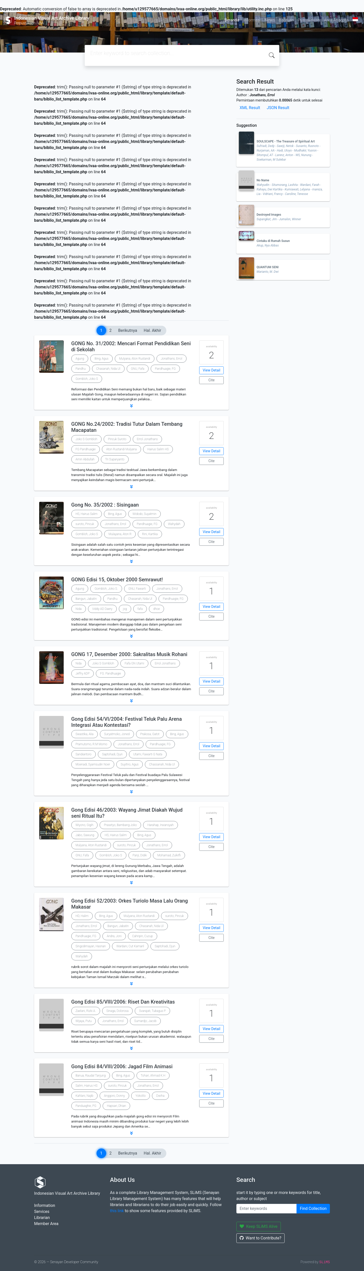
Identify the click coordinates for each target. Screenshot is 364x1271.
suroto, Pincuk (85, 524)
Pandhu (81, 368)
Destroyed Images (269, 214)
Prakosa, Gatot (150, 734)
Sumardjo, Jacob (145, 1021)
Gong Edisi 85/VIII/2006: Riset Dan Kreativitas (123, 1002)
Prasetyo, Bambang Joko (120, 825)
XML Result (250, 107)
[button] (131, 406)
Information (44, 1205)
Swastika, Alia (85, 734)
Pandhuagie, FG (165, 368)
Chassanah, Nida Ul (162, 764)
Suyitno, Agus (130, 764)
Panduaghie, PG (86, 1106)
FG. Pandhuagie (110, 673)
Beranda (231, 20)
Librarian (42, 1217)
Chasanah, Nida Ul (108, 368)
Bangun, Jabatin (86, 599)
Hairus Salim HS (158, 449)
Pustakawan (309, 20)
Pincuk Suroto (117, 439)
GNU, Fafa (137, 368)
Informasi (252, 20)
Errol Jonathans (147, 439)
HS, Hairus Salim (87, 514)
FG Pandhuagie (86, 449)
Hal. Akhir (152, 330)
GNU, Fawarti (137, 588)
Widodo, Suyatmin (144, 514)
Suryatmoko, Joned (117, 734)
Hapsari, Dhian (116, 1106)
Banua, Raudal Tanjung (91, 1075)
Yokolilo (140, 1096)
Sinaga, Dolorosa (117, 1011)
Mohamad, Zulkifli (168, 855)
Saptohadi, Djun (112, 754)
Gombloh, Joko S (87, 379)
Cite (211, 380)
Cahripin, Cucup (142, 936)
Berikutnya (127, 330)
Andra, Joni (114, 936)
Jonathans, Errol (171, 358)
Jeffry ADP (83, 673)
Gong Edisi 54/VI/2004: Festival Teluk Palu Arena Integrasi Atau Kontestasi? (126, 722)
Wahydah (174, 524)
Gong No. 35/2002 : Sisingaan (105, 505)
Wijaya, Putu (84, 1021)
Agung (80, 358)
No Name (263, 180)
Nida (79, 609)
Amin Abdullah (85, 459)
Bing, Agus (101, 358)
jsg (125, 609)
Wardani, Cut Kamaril (130, 946)
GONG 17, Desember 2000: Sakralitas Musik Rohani (129, 654)
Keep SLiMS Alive (259, 1226)
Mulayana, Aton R (119, 534)
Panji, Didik (140, 855)
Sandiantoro (84, 754)
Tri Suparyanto (114, 459)
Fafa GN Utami (134, 663)
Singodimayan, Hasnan (91, 946)
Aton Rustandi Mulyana (121, 449)
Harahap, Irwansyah (160, 825)
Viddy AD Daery (102, 609)
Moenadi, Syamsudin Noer (93, 764)
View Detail (211, 370)
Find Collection (313, 1208)
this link (117, 1210)
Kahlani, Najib (84, 1096)
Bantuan (286, 20)
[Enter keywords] (266, 1208)
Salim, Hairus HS (87, 1085)
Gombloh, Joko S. (106, 588)
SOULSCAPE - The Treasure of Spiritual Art (286, 141)
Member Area (46, 1223)
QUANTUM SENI (268, 267)
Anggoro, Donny (114, 1096)
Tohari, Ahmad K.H (153, 1075)
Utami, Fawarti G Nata (147, 754)
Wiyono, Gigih (85, 825)
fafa (140, 609)
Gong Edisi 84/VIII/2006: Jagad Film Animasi (122, 1066)
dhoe (156, 609)
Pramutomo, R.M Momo (91, 744)
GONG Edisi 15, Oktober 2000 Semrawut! (117, 580)
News (270, 20)
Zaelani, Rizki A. (86, 1011)
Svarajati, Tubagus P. (152, 1011)
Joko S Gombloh (87, 439)
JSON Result (278, 107)
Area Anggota (336, 20)
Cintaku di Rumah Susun (273, 241)
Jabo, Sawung (85, 835)
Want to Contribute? (260, 1238)
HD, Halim (82, 916)
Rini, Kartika (149, 534)
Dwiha (160, 1096)
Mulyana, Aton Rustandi (134, 358)
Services (41, 1211)
